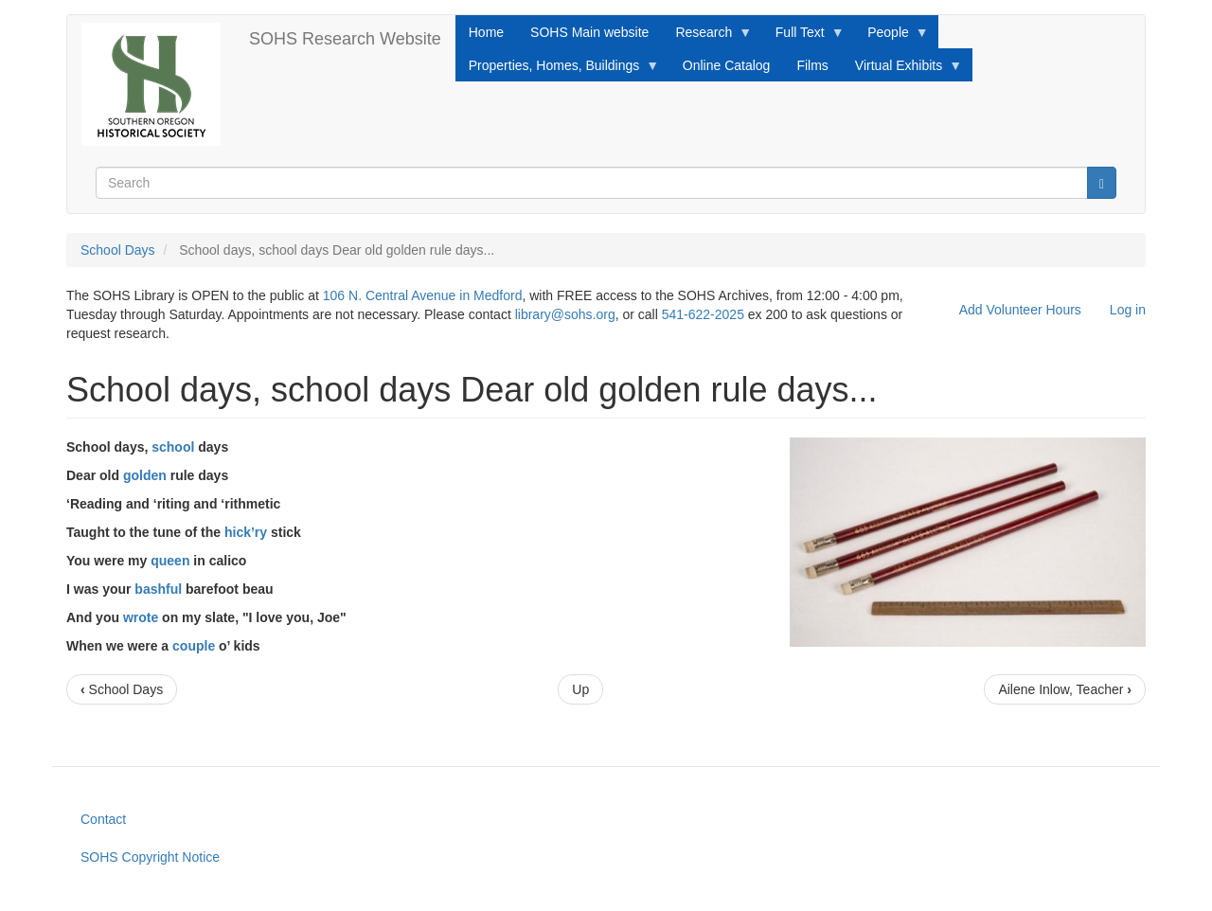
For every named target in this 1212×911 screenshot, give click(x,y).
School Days (117, 250)
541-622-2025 (703, 314)
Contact (103, 819)
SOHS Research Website (345, 38)
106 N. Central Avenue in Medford (423, 295)
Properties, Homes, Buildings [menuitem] (557, 70)
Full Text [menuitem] (803, 37)
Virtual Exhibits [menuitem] (902, 70)
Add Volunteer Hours (1020, 309)
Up (580, 689)
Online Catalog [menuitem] (727, 65)
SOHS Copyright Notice (150, 857)
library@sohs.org (565, 314)
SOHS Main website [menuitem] (589, 32)
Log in (1128, 309)
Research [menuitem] (707, 37)
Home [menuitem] (486, 32)
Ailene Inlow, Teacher (1065, 689)
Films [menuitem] (812, 65)
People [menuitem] (891, 37)
